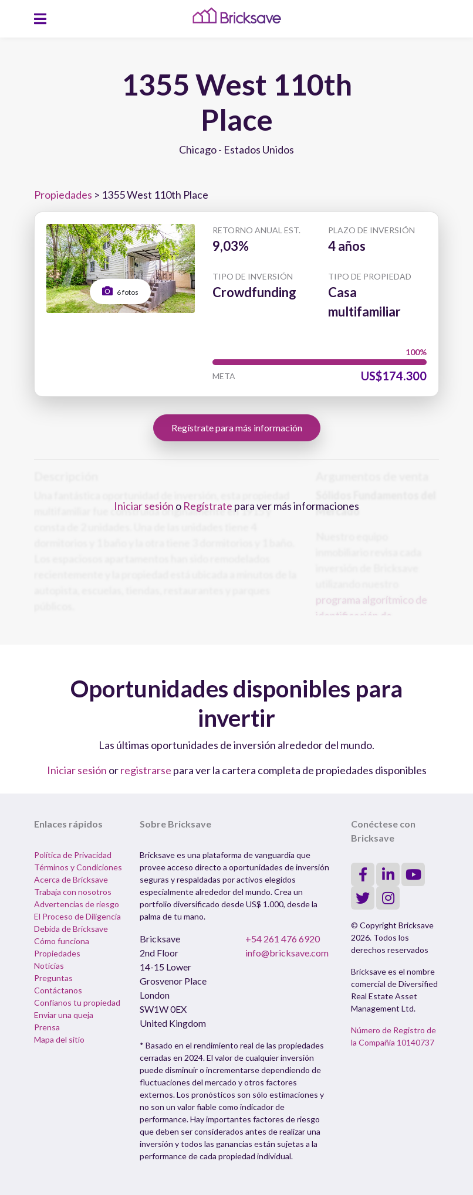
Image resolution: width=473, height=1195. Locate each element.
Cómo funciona (61, 941)
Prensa (47, 1027)
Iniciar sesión (144, 505)
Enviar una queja (63, 1015)
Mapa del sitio (59, 1039)
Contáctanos (58, 990)
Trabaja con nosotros (73, 892)
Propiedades (63, 194)
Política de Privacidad (73, 855)
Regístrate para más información (236, 427)
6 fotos (120, 291)
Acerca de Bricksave (71, 879)
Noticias (49, 966)
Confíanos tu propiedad (77, 1002)
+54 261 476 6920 (282, 938)
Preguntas (53, 978)
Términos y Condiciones (78, 867)
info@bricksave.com (287, 952)
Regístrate (207, 505)
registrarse (145, 770)
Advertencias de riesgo (76, 904)
